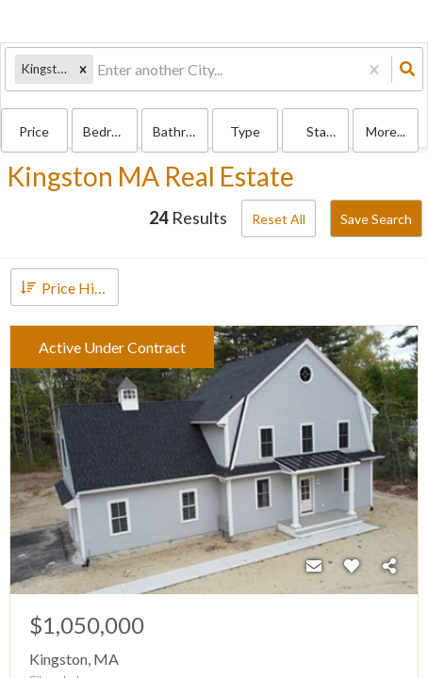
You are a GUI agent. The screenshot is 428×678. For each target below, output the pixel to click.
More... (385, 131)
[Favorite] (351, 566)
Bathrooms (180, 131)
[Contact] (314, 566)
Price (34, 131)
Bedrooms (111, 131)
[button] (83, 69)
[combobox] (98, 69)
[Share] (389, 566)
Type (245, 131)
